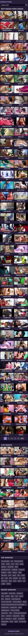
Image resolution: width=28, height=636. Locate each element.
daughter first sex (5, 569)
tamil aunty (10, 567)
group (14, 575)
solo (24, 581)
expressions (8, 618)
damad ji (15, 578)
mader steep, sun (16, 599)
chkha (22, 616)
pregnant (3, 572)
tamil (17, 564)
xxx (12, 561)
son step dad (22, 621)
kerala (23, 575)
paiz (2, 599)
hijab (6, 578)
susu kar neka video (6, 601)
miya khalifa (4, 593)
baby (12, 596)
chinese (8, 583)
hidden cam (4, 581)
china (11, 621)
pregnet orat (13, 607)
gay (2, 578)
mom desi (8, 616)
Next (22, 438)
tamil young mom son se (20, 613)
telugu (21, 564)
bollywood (21, 569)
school (8, 564)
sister (16, 567)
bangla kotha (16, 616)
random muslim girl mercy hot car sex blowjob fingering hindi (12, 605)
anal (10, 578)
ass (20, 578)
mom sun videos (15, 610)
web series (4, 575)
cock (2, 596)
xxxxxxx (7, 596)
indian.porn (20, 593)
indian (3, 564)
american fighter (17, 601)
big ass (19, 581)
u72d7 (9, 572)
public (19, 607)
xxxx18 (21, 596)
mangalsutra (21, 618)
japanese (3, 567)
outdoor (15, 572)
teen (19, 575)
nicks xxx (3, 624)
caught (3, 583)
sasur (14, 581)
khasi (10, 581)
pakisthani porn (5, 610)
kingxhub (7, 599)
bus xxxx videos (5, 561)
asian (10, 613)
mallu (20, 572)
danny (24, 601)
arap (16, 596)
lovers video (12, 593)
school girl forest (18, 561)
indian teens (4, 613)
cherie (16, 621)
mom (12, 564)
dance (2, 616)
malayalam (14, 569)
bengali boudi (4, 621)
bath (24, 578)
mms (10, 575)
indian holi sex (5, 607)
